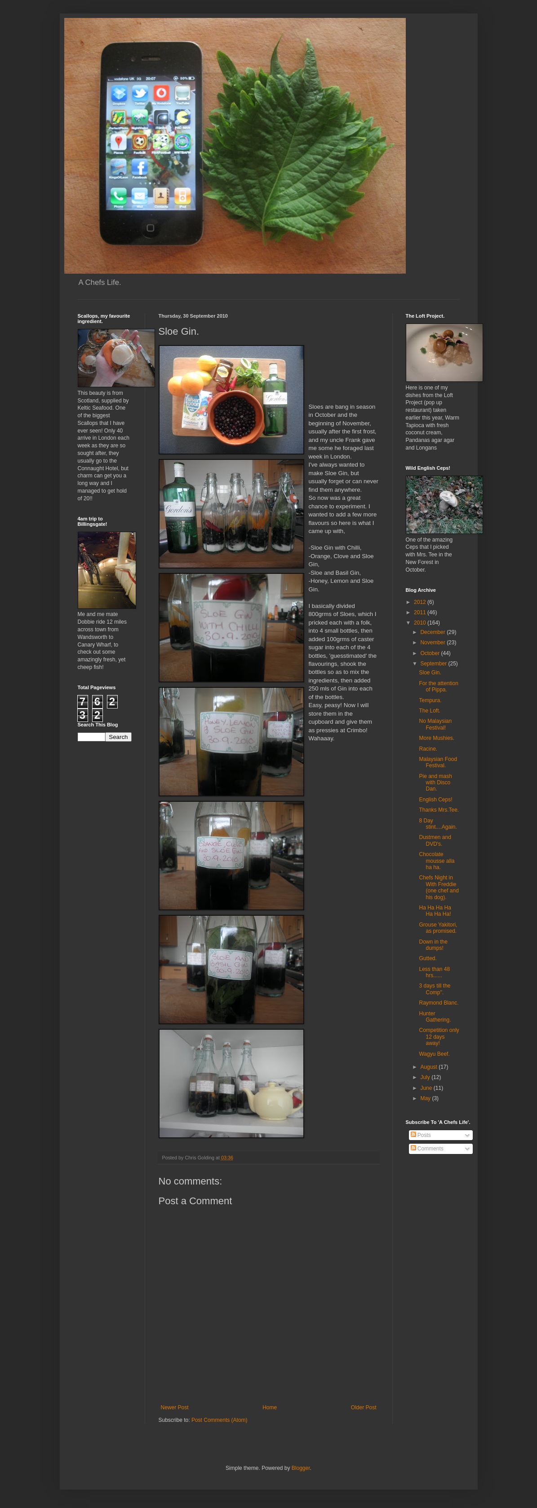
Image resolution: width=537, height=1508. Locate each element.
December (433, 632)
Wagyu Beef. (434, 1054)
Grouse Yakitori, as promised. (438, 928)
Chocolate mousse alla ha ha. (436, 860)
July (425, 1077)
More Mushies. (436, 738)
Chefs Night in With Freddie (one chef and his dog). (438, 887)
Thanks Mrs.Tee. (439, 810)
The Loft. (429, 711)
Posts (421, 1135)
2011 (420, 612)
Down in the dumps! (433, 945)
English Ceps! (435, 799)
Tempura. (430, 700)
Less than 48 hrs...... (434, 972)
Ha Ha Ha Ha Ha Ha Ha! (435, 911)
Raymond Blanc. (438, 1003)
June (426, 1088)
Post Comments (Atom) (219, 1420)
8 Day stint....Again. (438, 823)
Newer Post (175, 1407)
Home (269, 1407)
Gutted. (427, 958)
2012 (420, 602)
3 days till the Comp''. (434, 989)
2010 (420, 623)
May (426, 1098)
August (429, 1067)
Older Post (364, 1407)
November (433, 642)
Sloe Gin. (430, 672)
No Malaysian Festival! (435, 724)
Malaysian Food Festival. (438, 762)
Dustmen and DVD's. (435, 840)
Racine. (428, 749)
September (434, 663)
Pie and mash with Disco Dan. (435, 782)
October (430, 653)
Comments (427, 1148)
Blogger (301, 1468)
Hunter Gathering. (435, 1016)
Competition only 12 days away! (439, 1036)
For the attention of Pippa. (438, 686)
